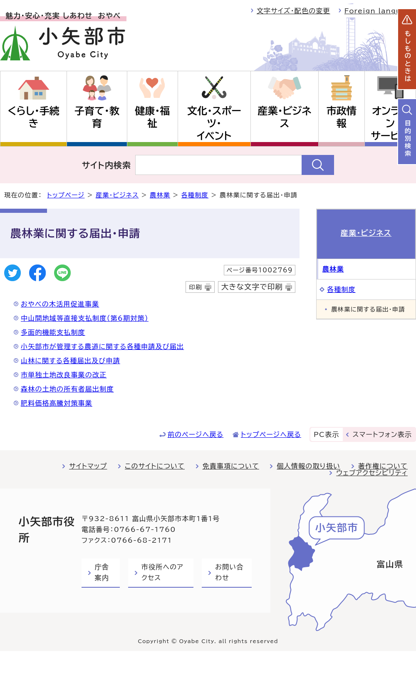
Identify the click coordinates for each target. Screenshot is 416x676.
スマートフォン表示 (382, 434)
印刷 (195, 287)
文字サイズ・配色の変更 (293, 10)
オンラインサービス (390, 123)
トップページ (65, 195)
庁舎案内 (102, 572)
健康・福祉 (152, 117)
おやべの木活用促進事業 (60, 304)
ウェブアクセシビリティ (372, 472)
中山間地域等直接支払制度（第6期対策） (85, 318)
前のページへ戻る (196, 434)
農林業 (160, 195)
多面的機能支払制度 (53, 332)
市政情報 (342, 117)
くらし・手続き (33, 117)
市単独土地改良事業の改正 (63, 375)
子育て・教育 (96, 117)
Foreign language (380, 10)
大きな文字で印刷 (252, 286)
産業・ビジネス (285, 117)
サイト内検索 (106, 165)
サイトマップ (88, 466)
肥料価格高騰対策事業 (56, 403)
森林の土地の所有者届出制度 (67, 389)
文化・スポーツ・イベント (214, 123)
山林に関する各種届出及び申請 (70, 360)
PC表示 (326, 434)
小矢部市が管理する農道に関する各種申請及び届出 (102, 346)
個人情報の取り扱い (308, 466)
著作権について (383, 466)
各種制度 (195, 195)
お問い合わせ (229, 572)
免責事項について (231, 466)
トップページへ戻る (271, 434)
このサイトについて (155, 466)
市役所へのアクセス (162, 572)
